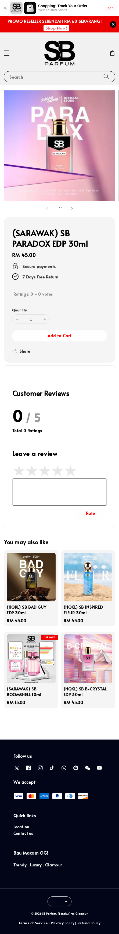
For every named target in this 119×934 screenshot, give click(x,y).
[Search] (106, 76)
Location (21, 826)
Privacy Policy (62, 923)
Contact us (23, 833)
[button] (7, 53)
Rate (90, 513)
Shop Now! (56, 28)
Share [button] (21, 351)
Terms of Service (33, 923)
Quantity (19, 310)
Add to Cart (59, 335)
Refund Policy (88, 923)
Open (109, 8)
